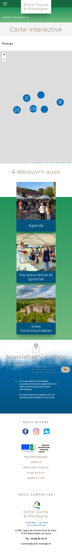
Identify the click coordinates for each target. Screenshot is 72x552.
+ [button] (4, 55)
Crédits (36, 462)
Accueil (6, 17)
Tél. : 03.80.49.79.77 (36, 538)
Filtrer (9, 43)
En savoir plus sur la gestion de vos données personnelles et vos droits (37, 396)
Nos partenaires (36, 457)
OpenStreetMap (49, 163)
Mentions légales (36, 467)
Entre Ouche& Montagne (36, 6)
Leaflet (32, 163)
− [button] (4, 59)
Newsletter (36, 478)
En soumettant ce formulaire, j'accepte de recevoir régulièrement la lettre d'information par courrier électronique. (38, 385)
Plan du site (36, 473)
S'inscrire (17, 364)
